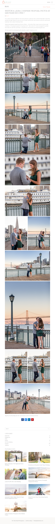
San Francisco (23, 415)
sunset (27, 415)
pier (16, 415)
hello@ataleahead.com (38, 520)
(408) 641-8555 (29, 520)
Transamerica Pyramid (33, 415)
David (7, 16)
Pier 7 (19, 415)
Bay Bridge (13, 415)
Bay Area (9, 415)
